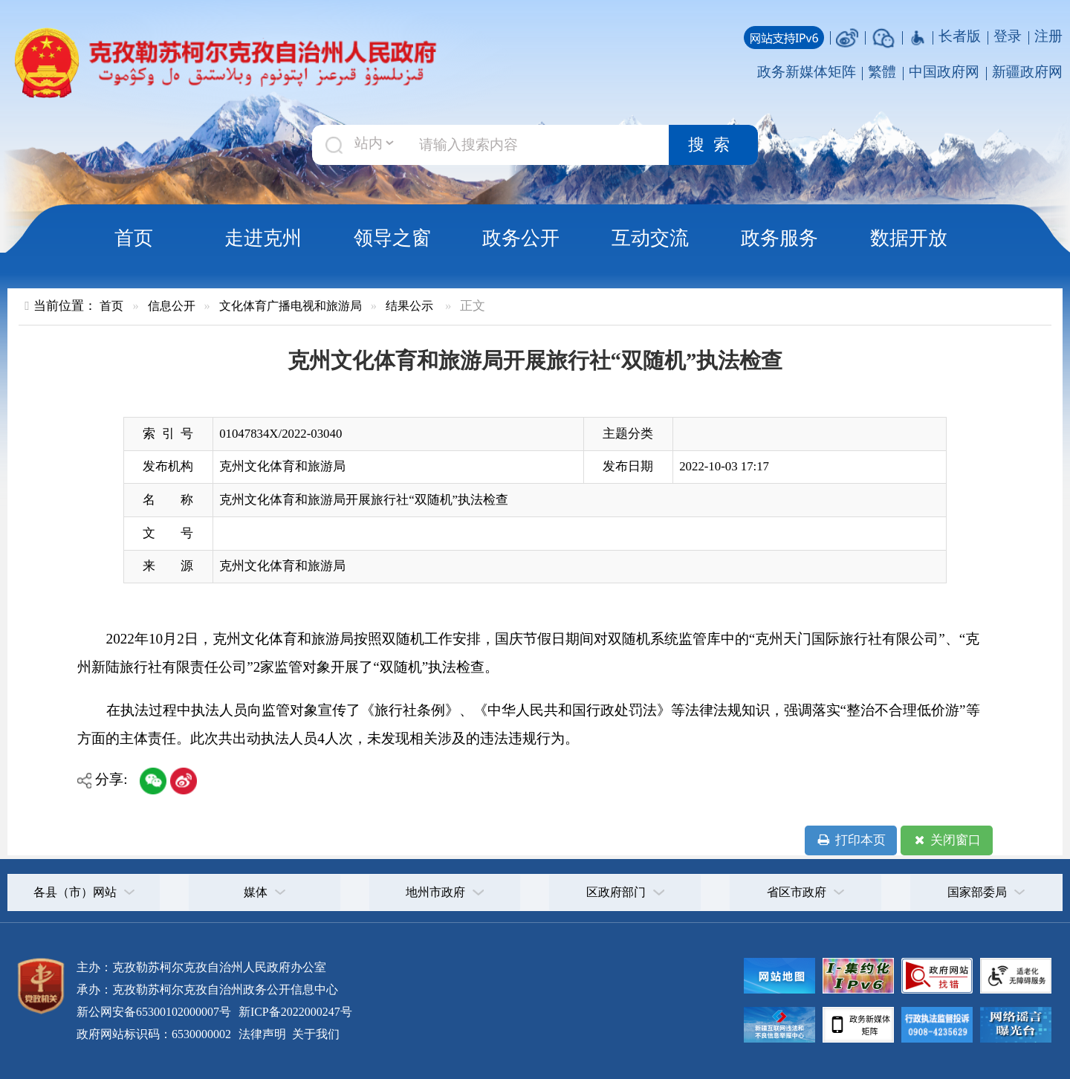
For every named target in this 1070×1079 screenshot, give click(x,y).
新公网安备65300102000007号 (154, 1011)
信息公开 (171, 306)
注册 (1048, 36)
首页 (133, 238)
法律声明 (262, 1034)
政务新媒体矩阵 (806, 72)
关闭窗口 (946, 840)
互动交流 (650, 238)
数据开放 (908, 238)
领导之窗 (392, 238)
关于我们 (314, 1034)
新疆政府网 (1027, 72)
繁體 (882, 72)
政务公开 (521, 238)
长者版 (959, 36)
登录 (1007, 36)
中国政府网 (944, 72)
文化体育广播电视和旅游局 (290, 306)
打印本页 (850, 840)
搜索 (713, 145)
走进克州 (263, 238)
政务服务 (779, 238)
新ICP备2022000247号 (294, 1011)
